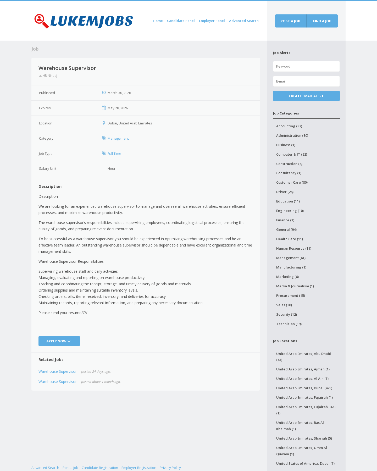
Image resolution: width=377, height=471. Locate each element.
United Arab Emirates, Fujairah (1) (304, 397)
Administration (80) (292, 135)
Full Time (114, 153)
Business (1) (285, 145)
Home (158, 20)
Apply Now (59, 341)
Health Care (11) (289, 239)
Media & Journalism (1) (295, 286)
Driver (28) (284, 191)
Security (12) (286, 314)
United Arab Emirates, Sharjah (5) (304, 438)
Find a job (322, 21)
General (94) (286, 229)
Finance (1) (285, 220)
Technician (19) (289, 323)
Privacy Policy (170, 467)
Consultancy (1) (288, 173)
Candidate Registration (100, 467)
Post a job (290, 21)
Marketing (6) (287, 276)
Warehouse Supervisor (57, 371)
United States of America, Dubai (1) (305, 463)
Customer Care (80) (292, 182)
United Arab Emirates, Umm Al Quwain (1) (301, 450)
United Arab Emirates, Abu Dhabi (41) (303, 356)
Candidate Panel (181, 20)
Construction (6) (289, 163)
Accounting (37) (289, 126)
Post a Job (70, 467)
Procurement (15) (290, 295)
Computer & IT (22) (291, 154)
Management (118, 138)
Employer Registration (138, 467)
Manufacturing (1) (291, 267)
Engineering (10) (290, 210)
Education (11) (288, 201)
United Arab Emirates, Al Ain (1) (302, 378)
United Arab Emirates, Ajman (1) (303, 369)
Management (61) (291, 257)
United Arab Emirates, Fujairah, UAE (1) (306, 409)
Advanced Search (244, 20)
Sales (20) (284, 305)
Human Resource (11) (293, 248)
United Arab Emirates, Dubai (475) (304, 388)
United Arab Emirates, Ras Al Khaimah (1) (300, 425)
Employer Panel (212, 20)
